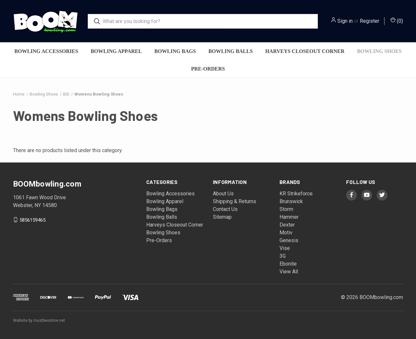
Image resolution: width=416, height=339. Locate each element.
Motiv (286, 232)
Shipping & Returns (234, 201)
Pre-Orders (208, 69)
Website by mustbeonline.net (39, 320)
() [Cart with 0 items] (396, 20)
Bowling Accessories (46, 51)
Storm (286, 209)
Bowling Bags (175, 51)
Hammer (289, 217)
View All (289, 271)
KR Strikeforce (296, 193)
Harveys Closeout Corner (304, 51)
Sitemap (222, 217)
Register (369, 21)
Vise (285, 248)
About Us (223, 193)
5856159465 (33, 220)
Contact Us (225, 209)
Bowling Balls (230, 51)
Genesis (289, 240)
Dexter (287, 225)
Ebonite (288, 264)
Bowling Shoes (379, 51)
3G (283, 256)
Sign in (345, 21)
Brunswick (291, 201)
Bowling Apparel (116, 51)
